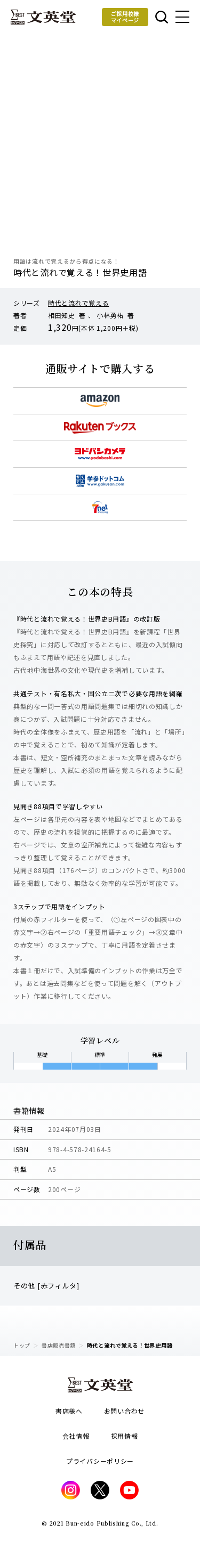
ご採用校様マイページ (125, 17)
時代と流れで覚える (78, 302)
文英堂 (43, 17)
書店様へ (69, 1410)
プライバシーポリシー (100, 1460)
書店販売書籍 (59, 1345)
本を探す (161, 17)
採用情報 (124, 1435)
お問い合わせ (124, 1410)
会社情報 (76, 1435)
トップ (21, 1345)
